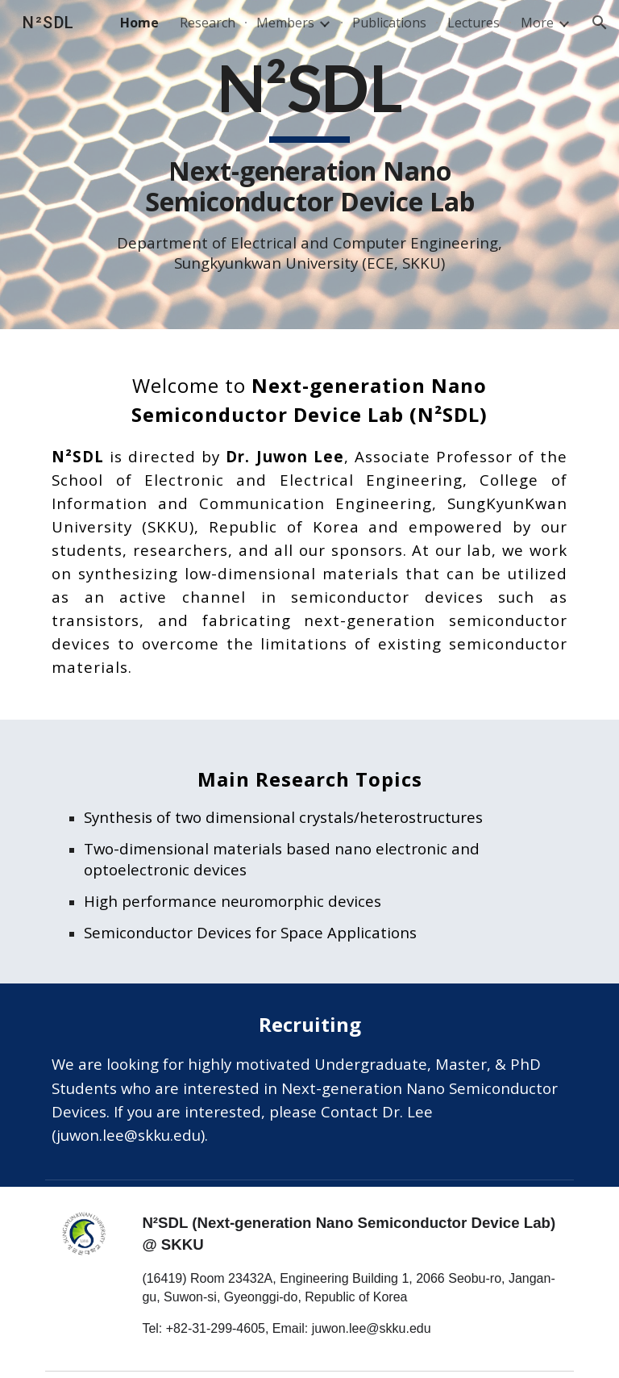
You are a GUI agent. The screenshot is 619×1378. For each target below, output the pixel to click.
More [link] (537, 22)
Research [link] (207, 22)
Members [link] (285, 22)
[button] (599, 22)
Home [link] (139, 22)
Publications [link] (389, 22)
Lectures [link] (473, 22)
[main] (309, 164)
